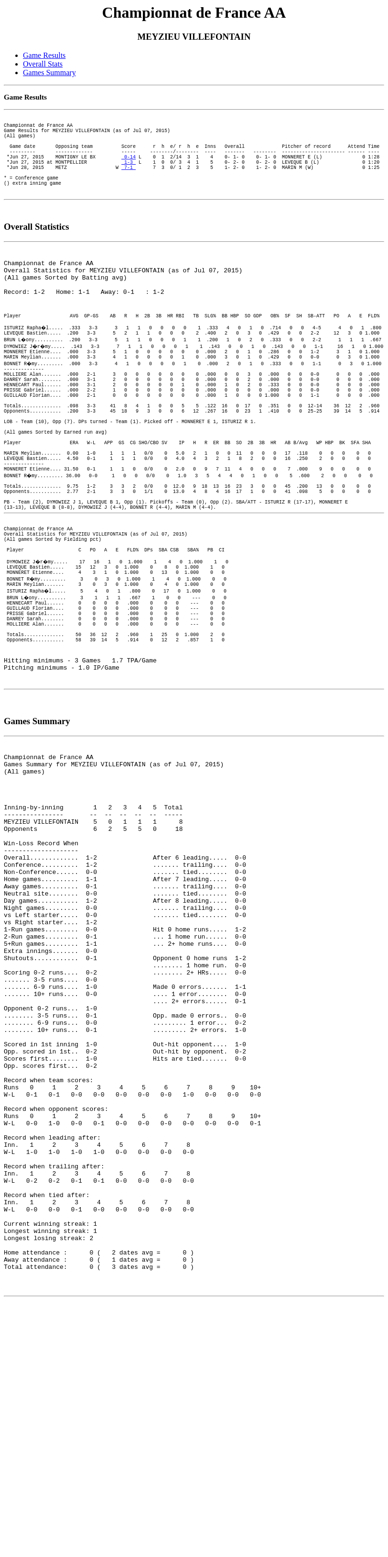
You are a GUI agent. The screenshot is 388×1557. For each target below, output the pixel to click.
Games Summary (49, 72)
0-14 (128, 169)
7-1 (128, 182)
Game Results (44, 55)
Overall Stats (43, 64)
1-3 (128, 176)
